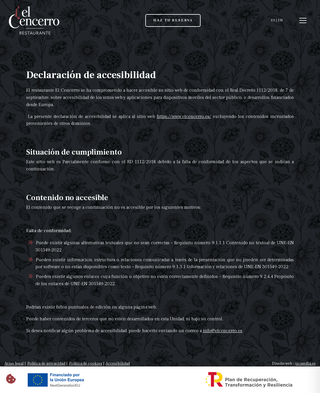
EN (280, 20)
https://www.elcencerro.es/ (184, 116)
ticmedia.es (306, 363)
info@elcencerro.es (222, 331)
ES (273, 20)
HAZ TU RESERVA (173, 20)
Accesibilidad (118, 363)
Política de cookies (85, 363)
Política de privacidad (46, 363)
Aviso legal (14, 363)
